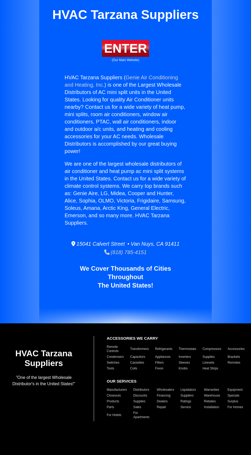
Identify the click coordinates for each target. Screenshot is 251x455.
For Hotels (114, 415)
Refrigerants (163, 349)
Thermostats (187, 349)
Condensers (115, 357)
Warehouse (212, 395)
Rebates (210, 401)
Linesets (208, 362)
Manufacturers (117, 390)
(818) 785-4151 (125, 252)
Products (113, 401)
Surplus (233, 401)
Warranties (211, 390)
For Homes (235, 407)
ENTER (125, 48)
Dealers (162, 401)
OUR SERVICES (121, 381)
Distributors (141, 390)
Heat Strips (210, 368)
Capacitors (137, 357)
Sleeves (184, 362)
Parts (110, 407)
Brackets (234, 357)
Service (185, 407)
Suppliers (187, 395)
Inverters (185, 357)
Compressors (212, 349)
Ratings (185, 401)
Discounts (140, 395)
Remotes (234, 362)
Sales (137, 407)
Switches (113, 362)
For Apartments (141, 415)
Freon (159, 368)
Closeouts (114, 395)
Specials (233, 395)
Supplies (209, 357)
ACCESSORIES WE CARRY (132, 338)
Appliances (163, 357)
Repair (161, 407)
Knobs (183, 368)
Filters (159, 362)
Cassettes (137, 362)
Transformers (139, 349)
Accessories (236, 349)
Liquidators (188, 390)
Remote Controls (113, 349)
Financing (163, 395)
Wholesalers (165, 390)
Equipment (235, 390)
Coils (133, 368)
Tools (110, 368)
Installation (211, 407)
